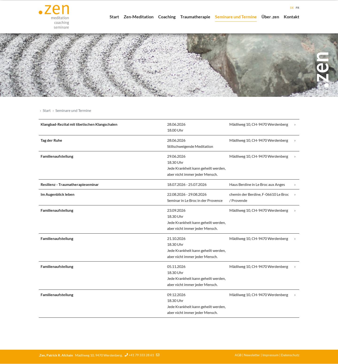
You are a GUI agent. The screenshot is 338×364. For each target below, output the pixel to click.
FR (297, 7)
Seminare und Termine (236, 16)
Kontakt (291, 16)
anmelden (229, 355)
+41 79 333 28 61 (141, 355)
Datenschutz (290, 355)
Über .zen (270, 16)
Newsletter (252, 355)
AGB (238, 355)
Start (114, 16)
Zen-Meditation (139, 16)
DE (292, 7)
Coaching (167, 16)
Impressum (270, 355)
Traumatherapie (195, 16)
